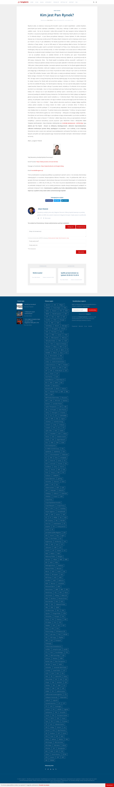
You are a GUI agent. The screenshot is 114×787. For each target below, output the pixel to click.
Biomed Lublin (49, 388)
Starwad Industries (50, 703)
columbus (48, 421)
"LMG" (47, 329)
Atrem (52, 373)
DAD (56, 430)
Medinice (60, 565)
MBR (66, 559)
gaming (60, 478)
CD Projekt (53, 409)
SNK (53, 688)
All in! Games (53, 356)
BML (67, 391)
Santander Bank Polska (60, 667)
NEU (60, 592)
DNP (57, 442)
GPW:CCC (56, 493)
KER (46, 535)
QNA (46, 655)
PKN (46, 634)
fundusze (47, 475)
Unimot (59, 727)
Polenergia (48, 643)
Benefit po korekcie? (30, 304)
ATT (57, 373)
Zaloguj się (70, 227)
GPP (46, 490)
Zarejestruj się (81, 227)
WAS (62, 736)
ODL (52, 604)
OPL (58, 610)
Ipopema (47, 526)
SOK (63, 688)
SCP (64, 670)
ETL (65, 460)
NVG (57, 601)
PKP (46, 637)
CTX (63, 427)
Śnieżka (47, 688)
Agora (62, 350)
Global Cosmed (49, 487)
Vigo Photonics (62, 730)
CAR (60, 406)
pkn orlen (53, 634)
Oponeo (47, 613)
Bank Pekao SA (60, 379)
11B (46, 344)
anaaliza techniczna (56, 359)
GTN (51, 508)
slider (59, 685)
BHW (56, 382)
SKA (66, 682)
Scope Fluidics (56, 670)
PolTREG (47, 649)
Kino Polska (54, 538)
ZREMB (52, 760)
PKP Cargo (53, 637)
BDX (51, 382)
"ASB (64, 308)
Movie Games (49, 589)
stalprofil (55, 700)
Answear (65, 365)
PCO (55, 622)
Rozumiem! (110, 785)
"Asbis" (47, 311)
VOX (46, 736)
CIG (46, 415)
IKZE (65, 517)
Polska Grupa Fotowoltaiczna (53, 646)
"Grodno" (48, 320)
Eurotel (60, 463)
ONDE (57, 607)
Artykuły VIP (64, 2)
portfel (65, 649)
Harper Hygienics (50, 511)
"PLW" (47, 335)
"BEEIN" (47, 314)
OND (52, 607)
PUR (51, 652)
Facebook (49, 200)
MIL (64, 571)
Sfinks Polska (48, 679)
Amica (47, 359)
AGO (57, 350)
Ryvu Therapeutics (60, 661)
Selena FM (58, 676)
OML (46, 607)
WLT (54, 748)
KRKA (46, 544)
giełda (47, 484)
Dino (46, 442)
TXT (46, 724)
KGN (46, 538)
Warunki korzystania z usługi (64, 238)
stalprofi (47, 700)
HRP (64, 514)
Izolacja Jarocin (61, 526)
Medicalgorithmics (50, 565)
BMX (46, 394)
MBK (61, 559)
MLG (62, 574)
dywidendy (57, 451)
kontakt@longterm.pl (37, 170)
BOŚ (46, 400)
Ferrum (53, 469)
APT (46, 370)
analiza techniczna (50, 365)
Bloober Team (54, 391)
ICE (46, 517)
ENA (51, 457)
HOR (52, 514)
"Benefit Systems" (57, 314)
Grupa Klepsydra (50, 505)
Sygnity (66, 709)
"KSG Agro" (65, 326)
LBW (55, 547)
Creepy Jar (62, 424)
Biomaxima (56, 385)
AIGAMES (47, 353)
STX (46, 706)
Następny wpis (71, 266)
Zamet (47, 754)
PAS (63, 616)
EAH (64, 451)
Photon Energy (49, 631)
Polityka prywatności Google (53, 238)
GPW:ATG (61, 490)
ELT (46, 457)
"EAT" (64, 317)
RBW (61, 658)
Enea (56, 457)
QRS (63, 655)
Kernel (52, 535)
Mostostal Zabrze (50, 586)
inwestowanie (57, 10)
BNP (51, 394)
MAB (46, 553)
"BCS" (66, 311)
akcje (61, 353)
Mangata (60, 556)
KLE (61, 538)
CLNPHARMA (63, 415)
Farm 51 (62, 466)
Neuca (66, 592)
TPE (52, 721)
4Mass (55, 347)
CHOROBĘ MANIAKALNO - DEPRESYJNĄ (72, 123)
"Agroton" (48, 305)
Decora (47, 436)
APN (60, 367)
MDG (56, 562)
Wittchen (47, 748)
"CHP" (47, 317)
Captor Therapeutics (51, 406)
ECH (46, 454)
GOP (63, 487)
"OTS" (46, 332)
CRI (54, 427)
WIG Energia (48, 742)
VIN (46, 733)
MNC (60, 577)
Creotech (47, 427)
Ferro (46, 469)
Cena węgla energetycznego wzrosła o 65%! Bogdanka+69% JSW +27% (32, 320)
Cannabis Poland (57, 403)
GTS (56, 508)
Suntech (47, 709)
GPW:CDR (64, 493)
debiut (65, 433)
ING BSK (62, 520)
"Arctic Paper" (57, 308)
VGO (53, 730)
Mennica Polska (49, 568)
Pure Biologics (59, 652)
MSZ (67, 589)
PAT (53, 619)
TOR (58, 718)
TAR (56, 712)
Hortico (58, 514)
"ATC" (60, 311)
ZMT (63, 757)
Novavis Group (63, 598)
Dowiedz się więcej (44, 785)
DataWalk (53, 433)
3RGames (48, 347)
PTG (46, 652)
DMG (52, 442)
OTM (64, 613)
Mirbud (47, 574)
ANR (59, 365)
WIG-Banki (57, 745)
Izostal (47, 529)
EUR (46, 463)
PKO (59, 634)
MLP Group (48, 577)
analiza (47, 362)
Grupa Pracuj (61, 505)
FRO (58, 472)
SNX (58, 688)
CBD (65, 406)
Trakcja (57, 721)
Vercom (47, 730)
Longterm (23, 779)
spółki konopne (61, 691)
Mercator (59, 568)
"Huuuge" (62, 320)
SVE (54, 709)
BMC (62, 391)
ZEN (46, 757)
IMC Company (49, 520)
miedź (59, 571)
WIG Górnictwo (59, 742)
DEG (53, 436)
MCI (46, 562)
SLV (64, 685)
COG (57, 418)
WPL (46, 751)
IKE (61, 517)
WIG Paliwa (48, 745)
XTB (62, 751)
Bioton (58, 388)
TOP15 (52, 718)
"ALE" (54, 305)
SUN (51, 706)
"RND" (53, 335)
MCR (51, 562)
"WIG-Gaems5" (55, 338)
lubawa (59, 550)
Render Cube (48, 661)
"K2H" (58, 323)
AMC (61, 356)
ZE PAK (64, 754)
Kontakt (71, 2)
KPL (65, 541)
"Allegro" (61, 305)
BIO (61, 382)
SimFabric (59, 682)
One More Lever (49, 610)
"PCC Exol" (54, 332)
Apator (47, 367)
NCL (56, 592)
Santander (48, 667)
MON (46, 583)
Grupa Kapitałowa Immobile (53, 502)
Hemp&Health (61, 511)
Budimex (65, 400)
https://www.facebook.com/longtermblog (52, 166)
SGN (61, 679)
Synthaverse (48, 712)
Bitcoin (64, 388)
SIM (53, 682)
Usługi (42, 2)
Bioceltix (47, 385)
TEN (53, 715)
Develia (47, 439)
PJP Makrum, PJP (60, 631)
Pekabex (47, 625)
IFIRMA (55, 517)
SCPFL (47, 673)
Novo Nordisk (49, 601)
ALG (66, 353)
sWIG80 (59, 709)
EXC (66, 463)
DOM (62, 442)
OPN (63, 610)
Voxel (51, 736)
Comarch (47, 424)
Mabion (53, 553)
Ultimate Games (59, 724)
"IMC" (52, 323)
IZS (52, 529)
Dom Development (50, 445)
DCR (59, 433)
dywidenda (48, 451)
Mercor (47, 571)
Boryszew (64, 397)
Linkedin (65, 200)
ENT (46, 460)
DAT (46, 433)
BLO (46, 391)
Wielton (61, 739)
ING (57, 520)
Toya (46, 721)
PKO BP (65, 634)
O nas (36, 2)
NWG (46, 604)
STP (64, 703)
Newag (57, 595)
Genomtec (48, 481)
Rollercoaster (37, 273)
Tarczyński (62, 712)
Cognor (63, 418)
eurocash (52, 463)
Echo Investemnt (54, 454)
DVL (63, 448)
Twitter (57, 200)
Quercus (47, 658)
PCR (60, 622)
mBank (55, 559)
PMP (46, 640)
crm (59, 427)
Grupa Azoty (48, 499)
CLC (51, 415)
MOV (59, 586)
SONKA (47, 691)
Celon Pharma (62, 409)
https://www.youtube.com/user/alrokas (47, 162)
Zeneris (52, 757)
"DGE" (58, 317)
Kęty (57, 535)
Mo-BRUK (48, 580)
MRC (62, 589)
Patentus (59, 619)
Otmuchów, (48, 616)
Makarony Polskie (50, 556)
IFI (50, 517)
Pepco (47, 628)
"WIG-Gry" (64, 338)
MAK (58, 553)
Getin (63, 481)
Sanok (54, 664)
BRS (51, 400)
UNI (46, 727)
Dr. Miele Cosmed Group (52, 448)
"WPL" (59, 341)
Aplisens (54, 367)
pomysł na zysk (57, 649)
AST (66, 370)
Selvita (65, 676)
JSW (64, 532)
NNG (46, 598)
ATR (46, 373)
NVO (62, 601)
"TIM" (46, 338)
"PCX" (60, 332)
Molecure (61, 580)
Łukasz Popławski (29, 306)
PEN (54, 625)
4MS (60, 347)
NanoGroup (48, 592)
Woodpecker (61, 748)
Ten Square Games (62, 715)
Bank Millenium (49, 379)
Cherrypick (55, 412)
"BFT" (65, 314)
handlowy (63, 508)
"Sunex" (59, 335)
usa (65, 727)
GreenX (55, 496)
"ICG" (46, 323)
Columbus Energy (58, 421)
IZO (54, 526)
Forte (46, 472)
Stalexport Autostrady (51, 697)
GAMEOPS (56, 475)
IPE (64, 523)
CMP (46, 418)
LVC (65, 550)
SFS (56, 679)
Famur (55, 466)
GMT (57, 487)
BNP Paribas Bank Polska (52, 397)
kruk (57, 544)
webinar (54, 739)
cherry (47, 412)
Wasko (47, 739)
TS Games (64, 721)
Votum (64, 733)
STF (59, 703)
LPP (53, 550)
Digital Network (61, 439)
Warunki (81, 326)
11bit (51, 344)
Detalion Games (61, 436)
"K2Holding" (48, 326)
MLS (55, 577)
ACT (65, 347)
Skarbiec (47, 685)
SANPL (60, 664)
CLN (56, 415)
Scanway (47, 670)
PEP (64, 625)
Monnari (53, 583)
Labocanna (48, 547)
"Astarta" (54, 311)
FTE (63, 472)
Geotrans (56, 481)
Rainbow (55, 658)
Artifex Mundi (58, 370)
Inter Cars (48, 523)
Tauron (47, 715)
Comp (54, 424)
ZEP (58, 757)
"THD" (66, 335)
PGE (52, 628)
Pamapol (56, 616)
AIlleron (55, 353)
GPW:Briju (48, 493)
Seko (46, 676)
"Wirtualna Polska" (50, 341)
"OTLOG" (63, 329)
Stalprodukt (63, 697)
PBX (65, 619)
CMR (52, 418)
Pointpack (58, 640)
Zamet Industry (56, 754)
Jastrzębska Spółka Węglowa (53, 532)
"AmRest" (47, 308)
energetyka (63, 457)
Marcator (47, 559)
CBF (46, 409)
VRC (57, 736)
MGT (53, 571)
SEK (63, 673)
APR (65, 367)
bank (56, 376)
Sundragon (58, 706)
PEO (59, 625)
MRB (56, 589)
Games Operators (50, 478)
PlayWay (61, 637)
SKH (54, 685)
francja (53, 472)
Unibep (52, 727)
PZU (67, 652)
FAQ (76, 2)
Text (46, 718)
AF (52, 350)
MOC (54, 580)
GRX (46, 508)
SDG (57, 673)
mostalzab (61, 583)
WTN (57, 751)
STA (66, 694)
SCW (52, 673)
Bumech (47, 403)
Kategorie (48, 2)
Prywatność (74, 326)
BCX (46, 382)
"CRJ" (52, 317)
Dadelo (62, 430)
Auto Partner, (49, 376)
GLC (57, 484)
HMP (46, 514)
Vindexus (52, 733)
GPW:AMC (53, 490)
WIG (67, 739)
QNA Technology (55, 655)
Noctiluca (53, 598)
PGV (57, 628)
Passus (47, 619)
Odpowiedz (81, 252)
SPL (53, 691)
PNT (52, 640)
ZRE (46, 760)
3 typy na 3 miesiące (61, 344)
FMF (59, 469)
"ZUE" (65, 341)
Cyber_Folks (48, 430)
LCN (60, 547)
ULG (51, 724)
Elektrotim (65, 454)
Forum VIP (56, 2)
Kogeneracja (48, 541)
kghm (63, 535)
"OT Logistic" (54, 329)
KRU (52, 544)
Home (31, 2)
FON (64, 469)
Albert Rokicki (50, 20)
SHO (66, 679)
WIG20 (64, 745)
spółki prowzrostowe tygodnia (53, 694)
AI (67, 350)
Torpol (63, 718)
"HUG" (55, 320)
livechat (47, 550)
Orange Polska (56, 613)
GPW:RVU (48, 496)
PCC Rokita (48, 622)
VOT (59, 733)
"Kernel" (57, 326)
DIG (53, 439)
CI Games (62, 412)
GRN (61, 496)
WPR (51, 751)
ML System (55, 574)
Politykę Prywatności (83, 317)
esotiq (59, 460)
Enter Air (52, 460)
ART (51, 370)
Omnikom (53, 779)
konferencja (58, 541)
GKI (52, 484)
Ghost (64, 779)
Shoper (47, 682)
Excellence (48, 466)
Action (47, 350)
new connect (48, 595)
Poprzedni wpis (42, 266)
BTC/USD (57, 400)
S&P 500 (47, 664)
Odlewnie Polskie (60, 604)
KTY (62, 544)
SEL (52, 676)
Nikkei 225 (64, 595)
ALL (46, 356)
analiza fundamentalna (58, 362)
